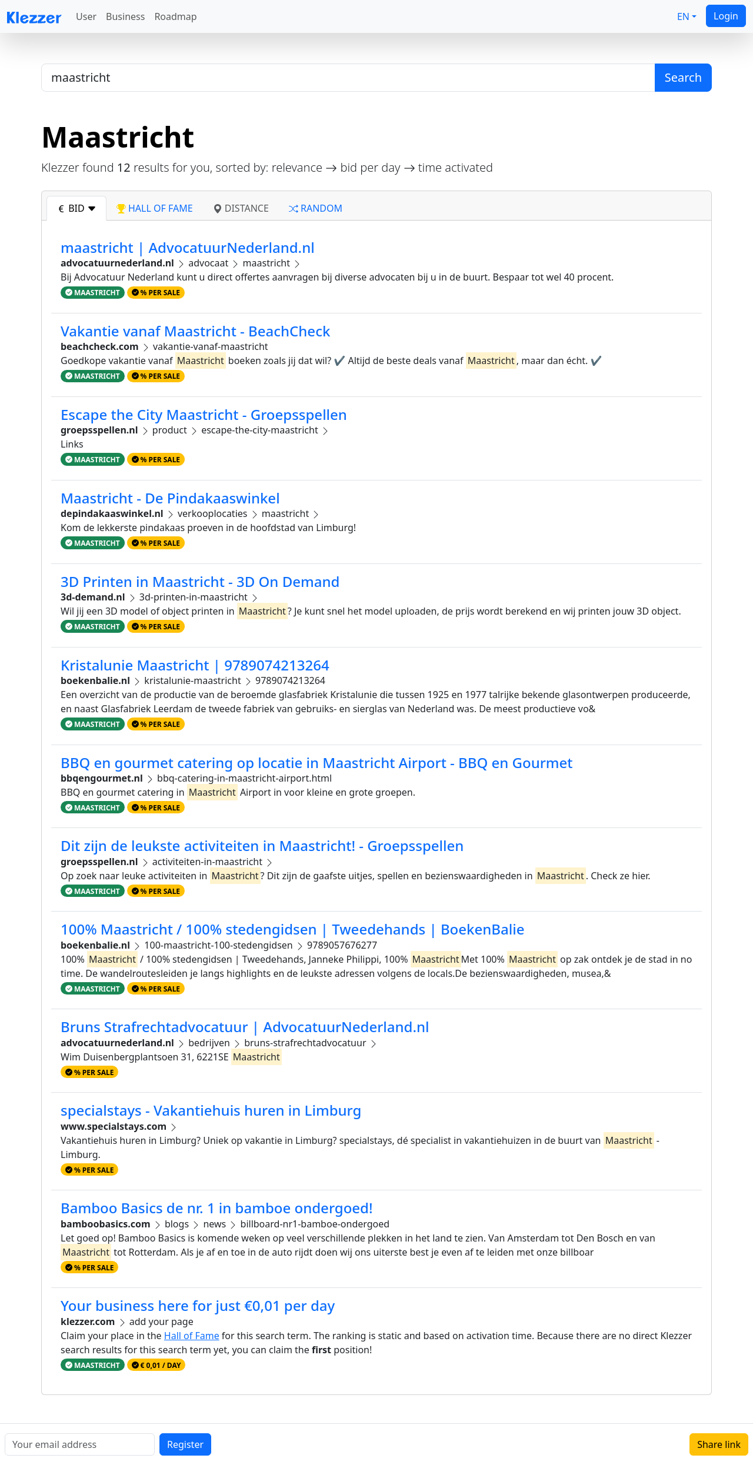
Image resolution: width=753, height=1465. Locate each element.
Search (683, 77)
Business (125, 16)
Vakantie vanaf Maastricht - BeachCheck (195, 331)
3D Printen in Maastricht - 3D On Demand (200, 581)
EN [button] (683, 16)
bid (76, 208)
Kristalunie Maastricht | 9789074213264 (195, 665)
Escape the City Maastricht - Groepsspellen (204, 414)
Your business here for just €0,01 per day (198, 1305)
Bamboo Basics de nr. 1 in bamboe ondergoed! (217, 1207)
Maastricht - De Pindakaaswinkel (170, 498)
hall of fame (154, 208)
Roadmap (175, 16)
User (86, 16)
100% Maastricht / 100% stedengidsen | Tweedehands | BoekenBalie (292, 929)
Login (726, 15)
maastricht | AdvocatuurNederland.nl (188, 247)
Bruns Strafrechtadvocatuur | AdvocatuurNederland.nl (245, 1026)
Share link (719, 1444)
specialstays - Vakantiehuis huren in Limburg (211, 1110)
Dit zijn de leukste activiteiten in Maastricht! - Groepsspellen (262, 845)
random (315, 208)
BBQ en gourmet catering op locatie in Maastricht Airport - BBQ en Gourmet (317, 762)
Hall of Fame (191, 1335)
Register (185, 1444)
